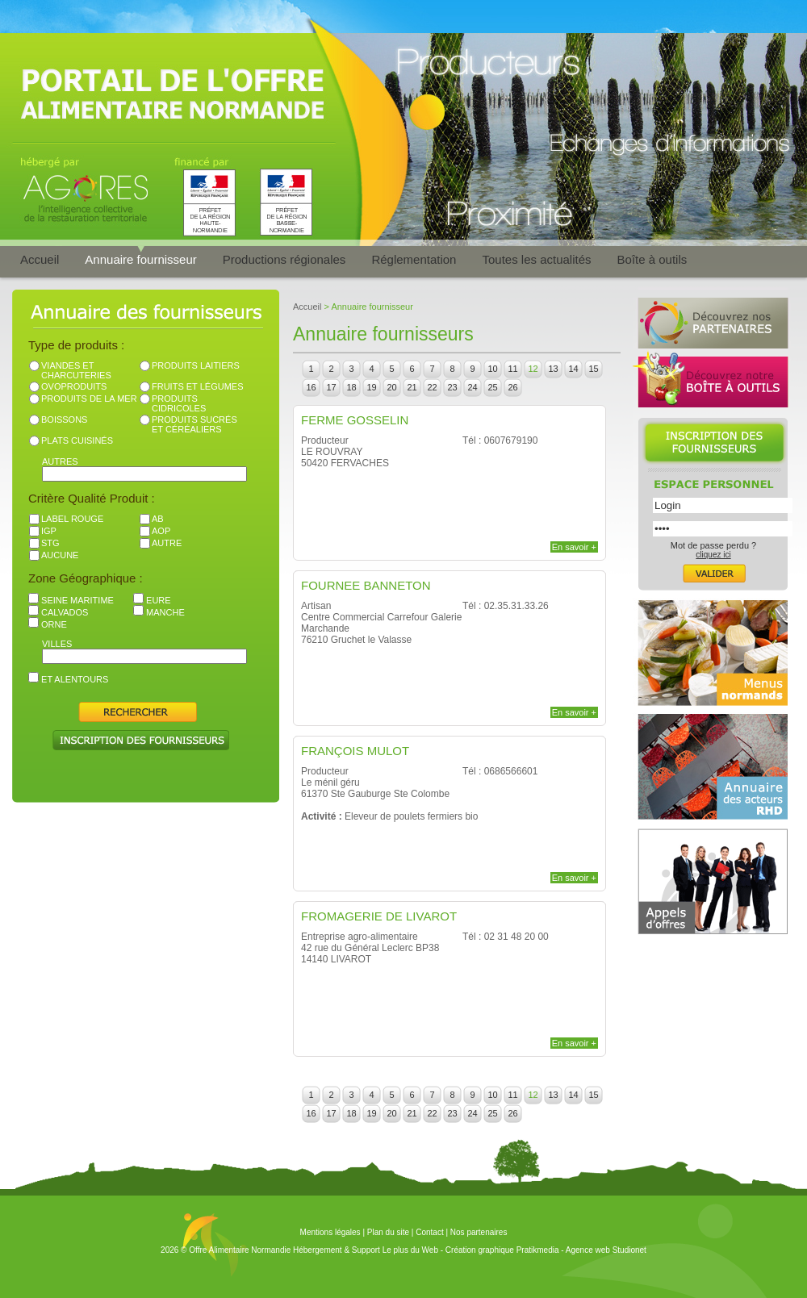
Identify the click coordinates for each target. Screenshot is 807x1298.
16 (311, 387)
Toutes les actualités (536, 259)
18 (351, 387)
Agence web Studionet (606, 1250)
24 (472, 387)
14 (573, 369)
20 (391, 387)
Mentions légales (330, 1232)
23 (452, 387)
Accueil (39, 259)
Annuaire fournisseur (140, 259)
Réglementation (413, 259)
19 (371, 387)
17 (331, 387)
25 (492, 387)
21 (411, 387)
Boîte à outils (652, 259)
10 (492, 369)
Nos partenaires (479, 1232)
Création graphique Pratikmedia (502, 1250)
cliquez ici (713, 554)
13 (553, 369)
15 (593, 369)
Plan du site (388, 1232)
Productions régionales (284, 259)
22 (432, 387)
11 (512, 369)
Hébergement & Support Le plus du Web (367, 1250)
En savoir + (574, 547)
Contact (429, 1232)
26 (512, 387)
